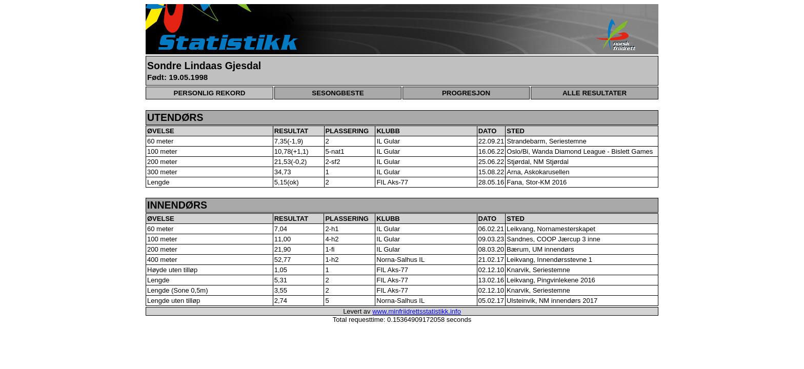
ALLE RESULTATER (594, 93)
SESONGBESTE (338, 93)
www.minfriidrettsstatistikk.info (416, 311)
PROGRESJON (466, 93)
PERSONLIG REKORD (210, 93)
